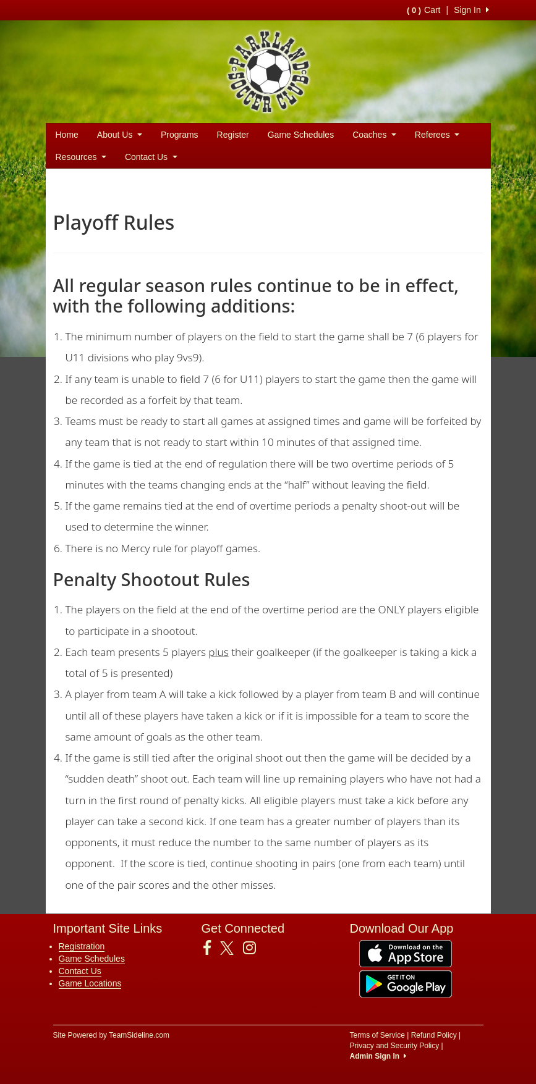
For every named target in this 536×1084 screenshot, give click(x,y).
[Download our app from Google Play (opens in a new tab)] (405, 983)
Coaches (374, 135)
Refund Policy (434, 1035)
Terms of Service (377, 1035)
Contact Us (151, 157)
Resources (81, 157)
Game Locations (90, 983)
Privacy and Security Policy (395, 1045)
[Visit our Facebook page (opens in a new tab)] (211, 948)
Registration (82, 946)
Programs (179, 135)
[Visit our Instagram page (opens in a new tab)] (254, 948)
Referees (437, 135)
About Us (119, 135)
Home (67, 135)
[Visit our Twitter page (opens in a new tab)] (231, 948)
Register (233, 135)
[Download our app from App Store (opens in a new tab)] (405, 953)
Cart (423, 10)
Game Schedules (301, 135)
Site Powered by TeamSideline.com (111, 1035)
